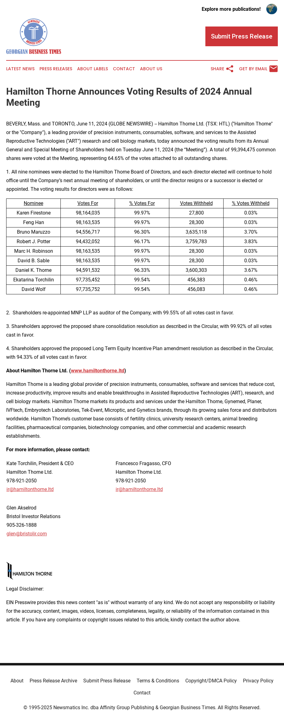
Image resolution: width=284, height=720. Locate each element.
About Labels (92, 69)
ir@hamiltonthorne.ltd (30, 489)
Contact (124, 69)
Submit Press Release (106, 681)
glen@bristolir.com (26, 534)
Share (222, 68)
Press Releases (55, 69)
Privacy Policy (258, 681)
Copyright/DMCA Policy (211, 681)
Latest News (20, 69)
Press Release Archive (53, 681)
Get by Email (258, 68)
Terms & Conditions (158, 681)
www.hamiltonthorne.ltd (97, 371)
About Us (151, 69)
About (16, 681)
